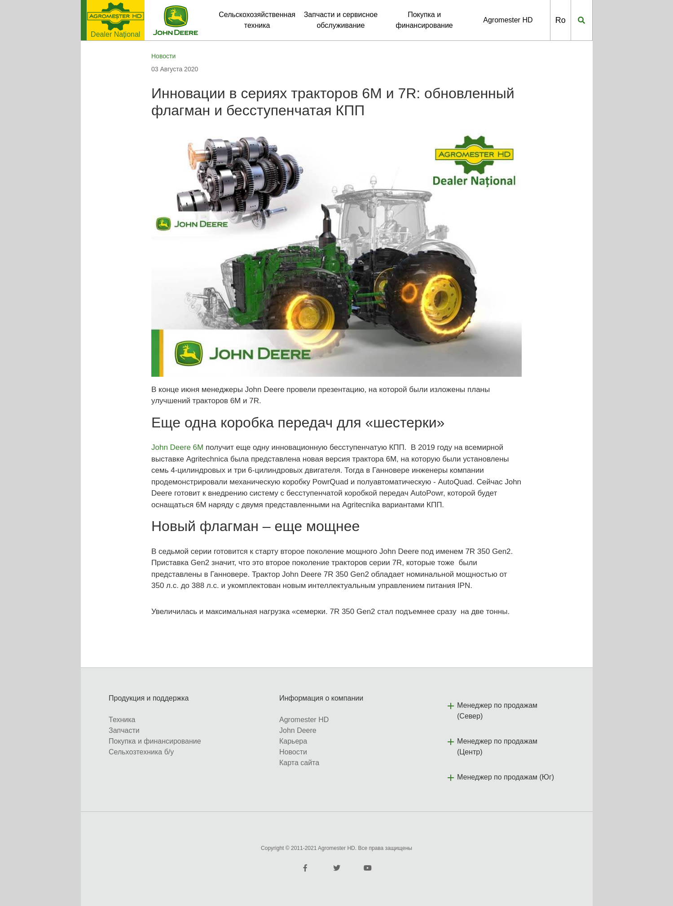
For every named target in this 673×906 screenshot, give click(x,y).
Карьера (293, 741)
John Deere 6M (177, 447)
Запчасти (124, 730)
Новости (163, 56)
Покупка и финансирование (155, 741)
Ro (560, 20)
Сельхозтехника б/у (141, 752)
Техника (122, 719)
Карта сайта (299, 763)
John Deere (298, 730)
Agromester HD (507, 20)
